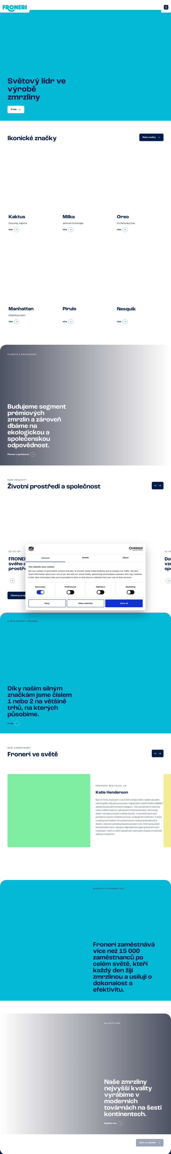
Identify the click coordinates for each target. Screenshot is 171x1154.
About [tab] (126, 557)
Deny (47, 603)
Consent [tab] (45, 558)
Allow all (124, 603)
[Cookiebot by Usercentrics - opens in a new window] (131, 549)
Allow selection (85, 603)
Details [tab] (85, 557)
